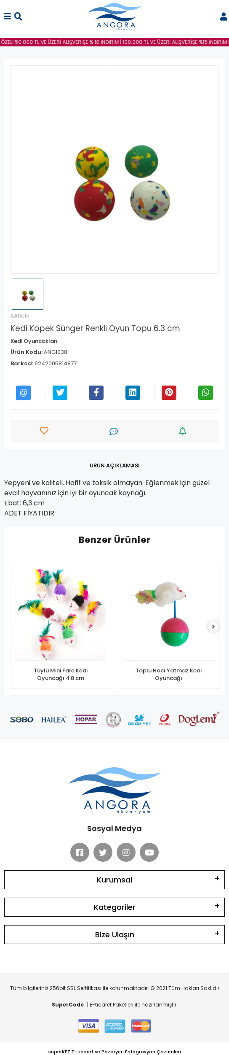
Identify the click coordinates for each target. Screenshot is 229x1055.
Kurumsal (114, 879)
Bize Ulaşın (114, 934)
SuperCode (68, 1004)
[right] (213, 627)
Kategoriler (115, 907)
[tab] (115, 465)
